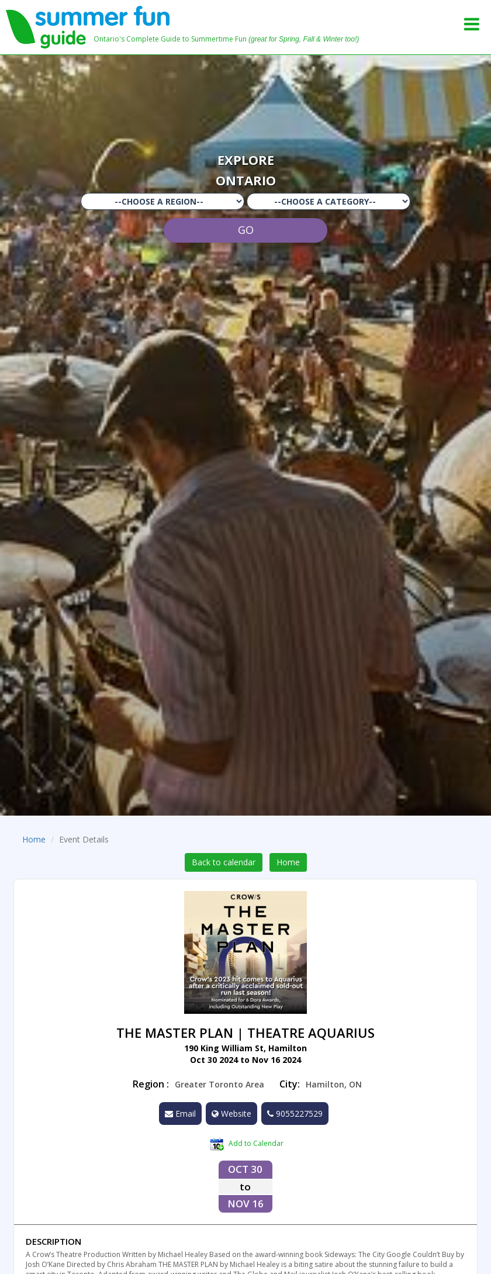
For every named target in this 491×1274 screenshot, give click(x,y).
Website (231, 1113)
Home (34, 839)
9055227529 (295, 1113)
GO (246, 230)
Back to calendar (223, 862)
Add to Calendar (246, 1144)
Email (180, 1113)
